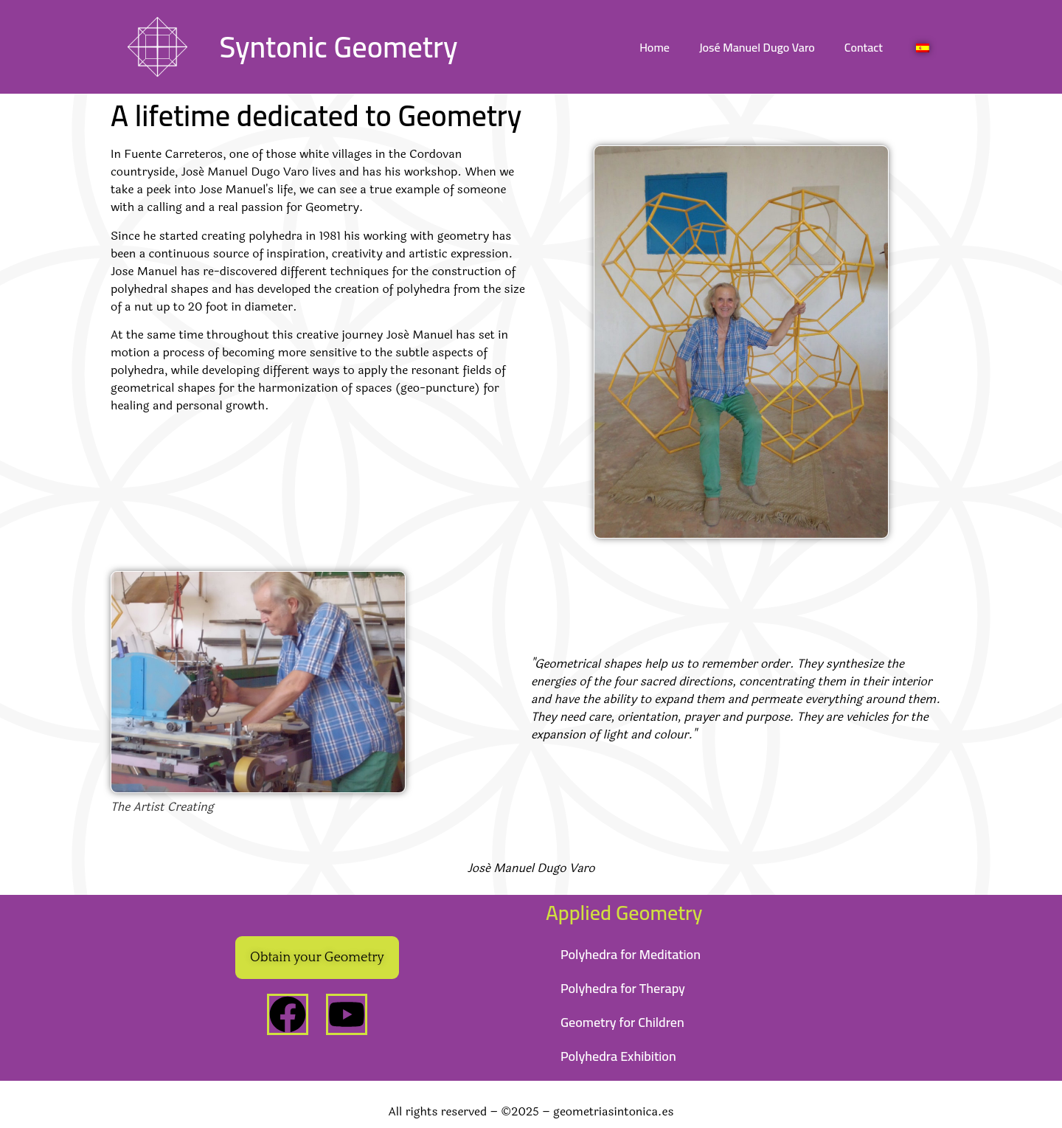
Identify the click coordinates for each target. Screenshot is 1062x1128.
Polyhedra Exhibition (618, 1056)
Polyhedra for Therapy (622, 988)
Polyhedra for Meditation (630, 954)
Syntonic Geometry (338, 47)
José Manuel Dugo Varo (757, 47)
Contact (863, 47)
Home (654, 47)
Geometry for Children (622, 1022)
